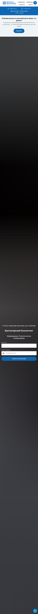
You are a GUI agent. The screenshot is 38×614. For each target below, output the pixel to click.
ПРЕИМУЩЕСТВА (30, 2)
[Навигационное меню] (35, 2)
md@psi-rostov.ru (13, 8)
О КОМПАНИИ (21, 2)
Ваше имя (4, 342)
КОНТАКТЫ (22, 4)
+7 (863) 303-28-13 (27, 8)
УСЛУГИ (30, 4)
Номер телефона (5, 350)
